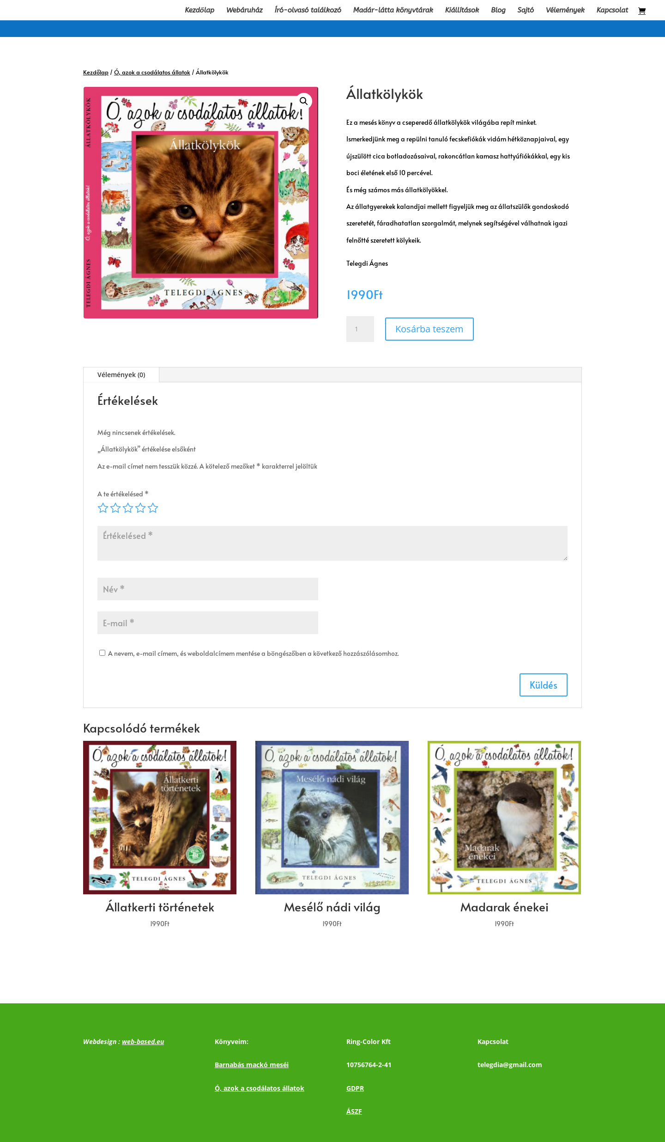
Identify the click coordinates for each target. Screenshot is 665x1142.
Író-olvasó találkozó (308, 10)
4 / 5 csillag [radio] (140, 507)
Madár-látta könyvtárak (393, 10)
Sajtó (526, 10)
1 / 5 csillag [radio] (103, 507)
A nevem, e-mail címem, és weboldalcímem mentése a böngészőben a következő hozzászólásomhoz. (253, 653)
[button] (304, 101)
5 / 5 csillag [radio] (152, 507)
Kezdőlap (199, 10)
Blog (498, 10)
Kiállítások (462, 10)
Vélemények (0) (121, 374)
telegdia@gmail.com (510, 1064)
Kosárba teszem (429, 329)
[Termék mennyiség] (360, 329)
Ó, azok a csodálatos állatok (152, 72)
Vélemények (565, 10)
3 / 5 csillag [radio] (127, 507)
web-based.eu (143, 1041)
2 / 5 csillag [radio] (115, 507)
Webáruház (244, 10)
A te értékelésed (123, 493)
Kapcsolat (612, 10)
